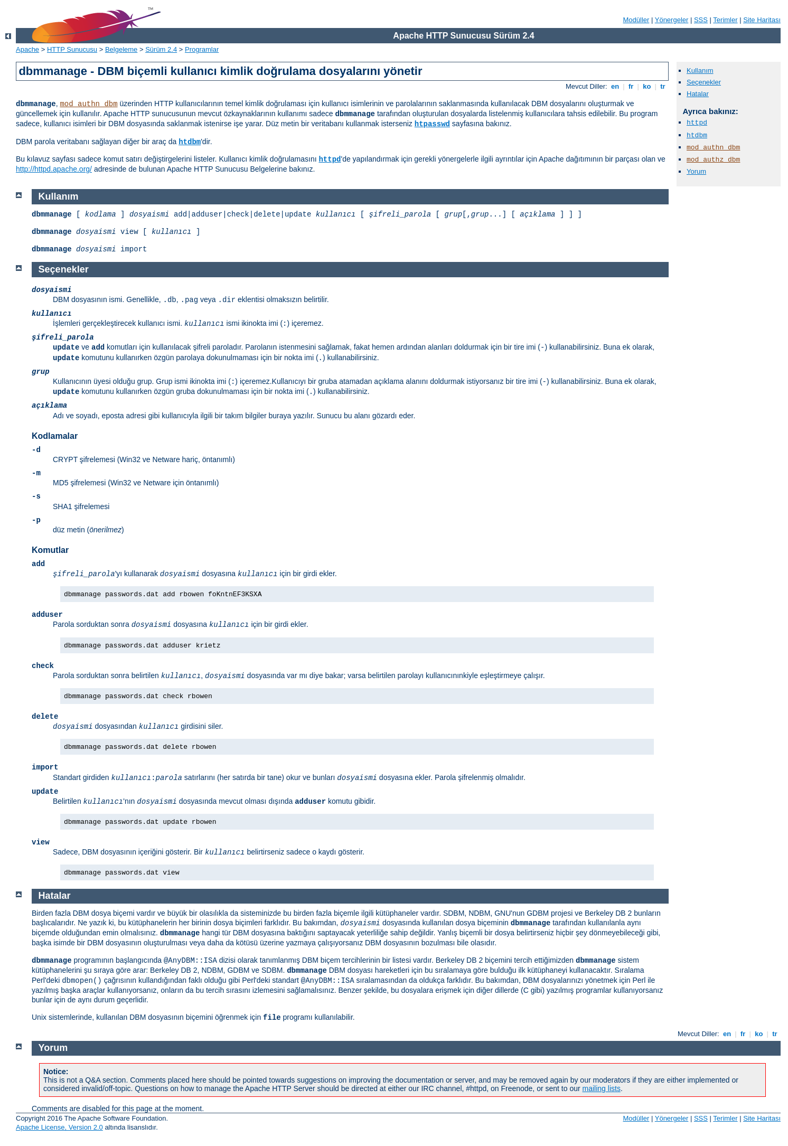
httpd (329, 159)
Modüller (636, 20)
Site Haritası (762, 20)
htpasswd (432, 124)
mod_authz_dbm (713, 160)
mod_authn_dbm (88, 104)
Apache (27, 49)
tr (663, 86)
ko (647, 86)
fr (630, 86)
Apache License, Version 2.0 (59, 1127)
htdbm (190, 142)
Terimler (725, 20)
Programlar (202, 49)
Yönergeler (672, 20)
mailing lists (602, 1088)
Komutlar (50, 550)
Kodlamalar (55, 435)
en (615, 86)
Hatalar (698, 94)
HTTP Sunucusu (72, 49)
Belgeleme (121, 49)
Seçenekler (704, 82)
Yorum (696, 171)
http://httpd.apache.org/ (54, 169)
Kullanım (700, 70)
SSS (701, 20)
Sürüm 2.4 (161, 49)
